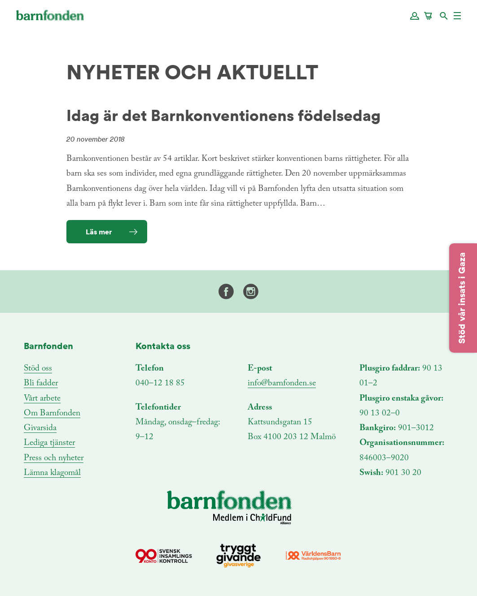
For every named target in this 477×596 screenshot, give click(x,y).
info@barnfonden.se (282, 383)
